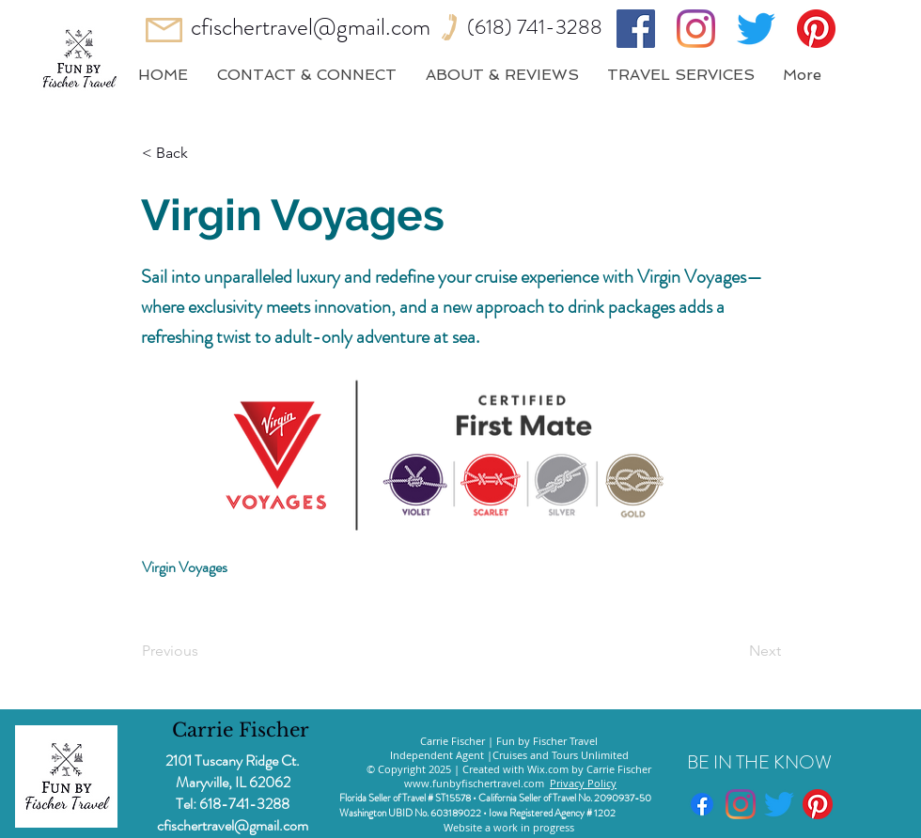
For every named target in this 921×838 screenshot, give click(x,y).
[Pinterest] (816, 28)
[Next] (734, 651)
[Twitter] (756, 28)
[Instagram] (696, 28)
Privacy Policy (583, 783)
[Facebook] (636, 28)
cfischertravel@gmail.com (310, 27)
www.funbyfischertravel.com (474, 783)
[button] (204, 153)
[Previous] (204, 651)
